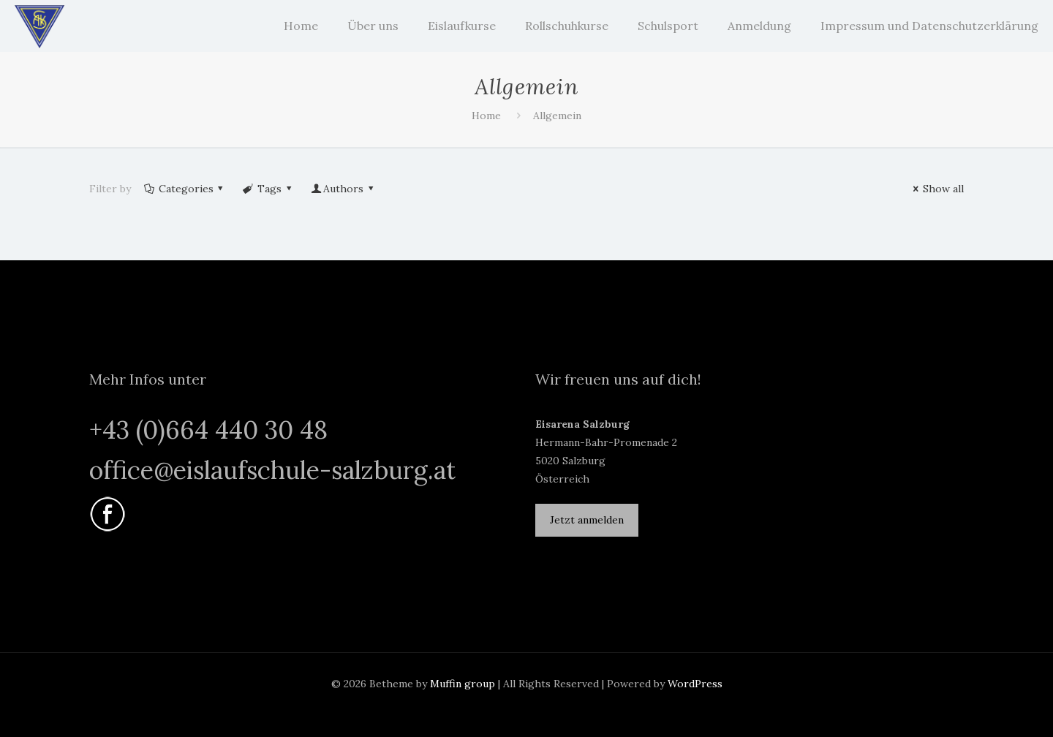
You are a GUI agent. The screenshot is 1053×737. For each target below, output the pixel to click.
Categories (184, 188)
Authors (343, 188)
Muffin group (462, 683)
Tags (268, 188)
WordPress (695, 683)
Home (486, 115)
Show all (936, 188)
